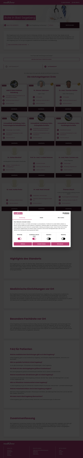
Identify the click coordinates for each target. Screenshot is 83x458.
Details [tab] (41, 217)
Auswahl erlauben (41, 243)
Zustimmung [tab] (22, 217)
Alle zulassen (60, 243)
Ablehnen (23, 243)
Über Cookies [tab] (61, 217)
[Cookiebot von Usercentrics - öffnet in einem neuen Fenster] (63, 213)
